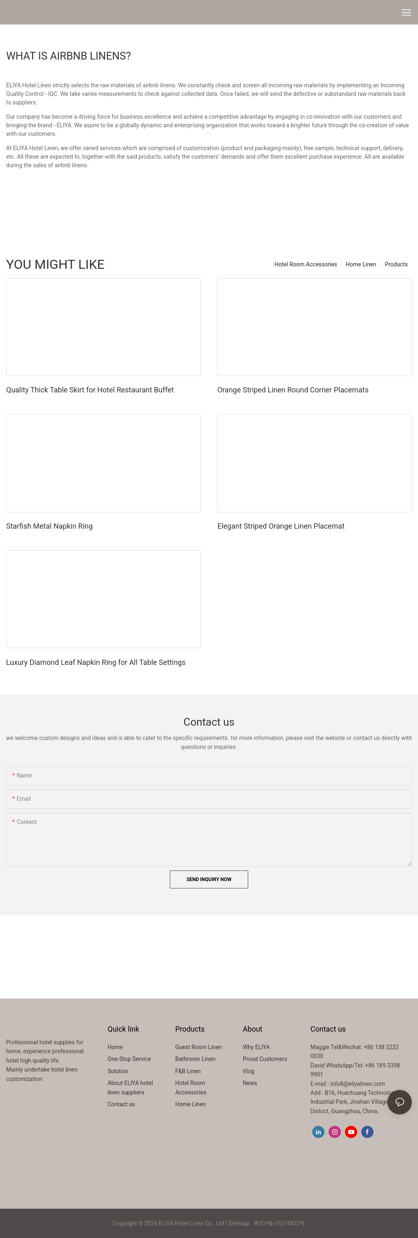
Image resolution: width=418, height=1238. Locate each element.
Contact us (121, 1104)
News (250, 1083)
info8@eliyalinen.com (357, 1084)
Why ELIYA (256, 1047)
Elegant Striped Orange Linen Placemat (281, 526)
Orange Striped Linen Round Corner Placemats (292, 389)
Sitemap (239, 1223)
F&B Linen (187, 1071)
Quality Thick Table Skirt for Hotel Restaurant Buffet (90, 389)
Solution (118, 1071)
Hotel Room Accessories (305, 264)
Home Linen (361, 264)
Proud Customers (265, 1059)
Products (396, 264)
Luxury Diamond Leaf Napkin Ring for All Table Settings (96, 662)
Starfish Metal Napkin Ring (49, 526)
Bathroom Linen (195, 1059)
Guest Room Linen (198, 1047)
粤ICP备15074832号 (279, 1223)
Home (115, 1047)
